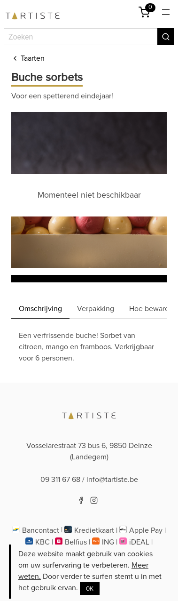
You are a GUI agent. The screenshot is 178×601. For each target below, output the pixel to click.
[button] (166, 12)
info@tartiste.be (112, 479)
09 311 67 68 (60, 479)
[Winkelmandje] (144, 12)
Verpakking (95, 309)
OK (89, 588)
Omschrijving (40, 309)
